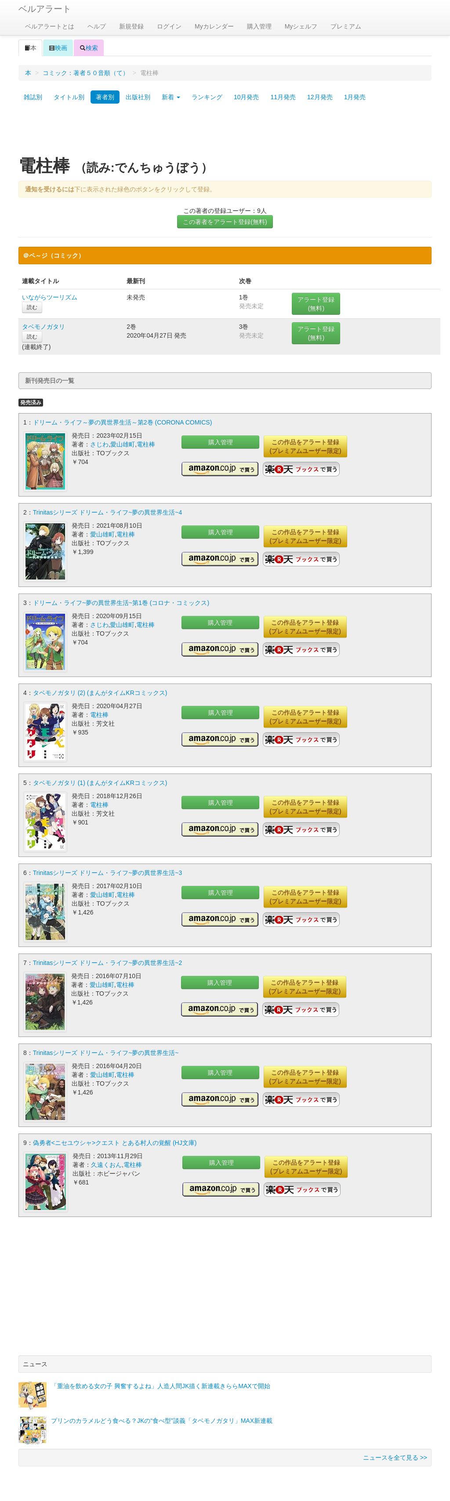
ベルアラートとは (49, 26)
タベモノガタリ (43, 326)
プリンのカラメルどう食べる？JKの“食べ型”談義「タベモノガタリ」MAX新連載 (161, 1420)
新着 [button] (171, 97)
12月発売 (320, 97)
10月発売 (246, 97)
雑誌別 (33, 97)
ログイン (169, 26)
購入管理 (259, 26)
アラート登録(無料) (316, 304)
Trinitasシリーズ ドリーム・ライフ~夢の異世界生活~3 (107, 872)
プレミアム (345, 26)
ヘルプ (96, 26)
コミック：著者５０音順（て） (86, 72)
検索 (89, 47)
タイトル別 (69, 97)
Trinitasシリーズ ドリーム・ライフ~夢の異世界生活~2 (107, 962)
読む (32, 307)
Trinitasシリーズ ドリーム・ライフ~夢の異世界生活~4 (107, 512)
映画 (58, 47)
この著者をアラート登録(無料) (225, 221)
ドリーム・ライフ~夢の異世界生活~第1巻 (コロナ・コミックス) (121, 602)
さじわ (99, 444)
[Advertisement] (225, 133)
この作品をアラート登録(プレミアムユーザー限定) (305, 446)
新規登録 (131, 26)
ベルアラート (44, 9)
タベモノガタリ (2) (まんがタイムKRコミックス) (100, 692)
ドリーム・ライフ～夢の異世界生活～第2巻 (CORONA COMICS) (122, 422)
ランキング (207, 97)
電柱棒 (146, 444)
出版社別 (138, 97)
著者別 (105, 97)
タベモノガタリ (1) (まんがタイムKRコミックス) (100, 782)
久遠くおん (106, 1164)
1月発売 (355, 97)
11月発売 (283, 97)
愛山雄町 (122, 444)
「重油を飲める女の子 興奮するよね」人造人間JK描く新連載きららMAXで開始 (160, 1385)
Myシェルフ (301, 26)
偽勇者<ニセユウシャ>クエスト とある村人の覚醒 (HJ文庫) (115, 1142)
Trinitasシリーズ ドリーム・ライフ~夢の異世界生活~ (106, 1052)
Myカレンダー (214, 26)
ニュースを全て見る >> (395, 1457)
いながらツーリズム (49, 297)
